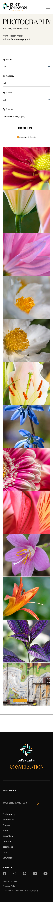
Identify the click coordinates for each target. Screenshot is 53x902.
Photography (9, 814)
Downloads (8, 857)
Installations (8, 819)
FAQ (5, 852)
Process (6, 825)
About (6, 830)
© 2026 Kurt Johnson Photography (20, 890)
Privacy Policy (10, 885)
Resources (8, 846)
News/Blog (8, 836)
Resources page (20, 39)
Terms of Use (10, 881)
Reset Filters (25, 127)
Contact (7, 841)
